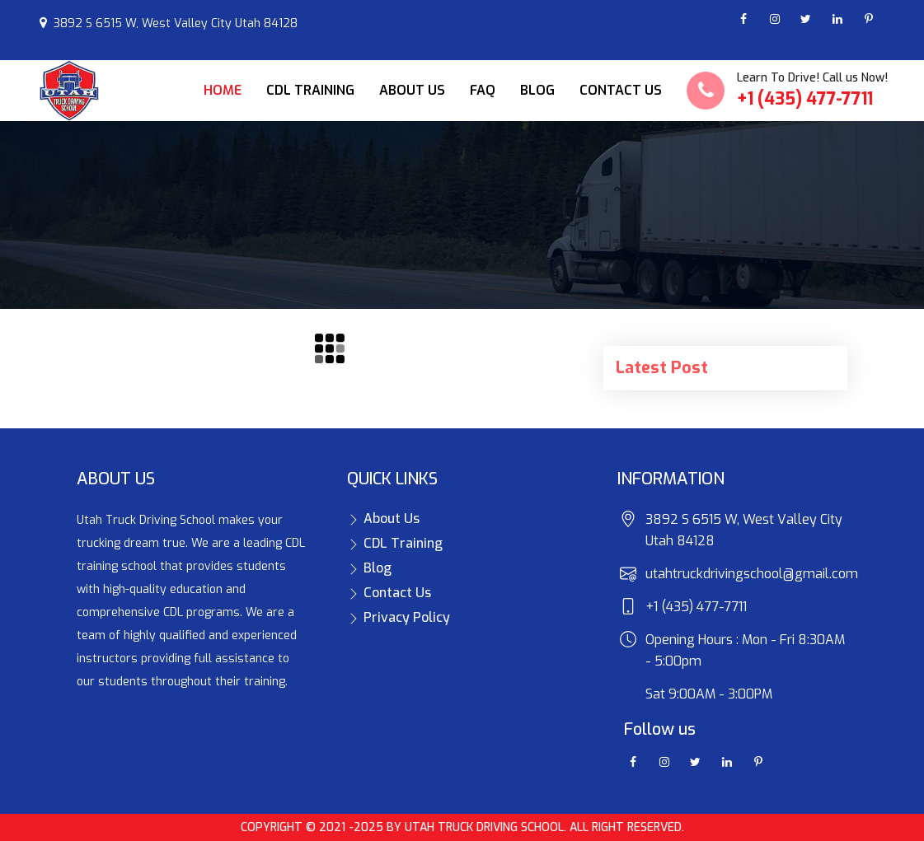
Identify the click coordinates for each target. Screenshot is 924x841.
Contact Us (620, 90)
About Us (412, 90)
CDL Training (310, 90)
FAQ (482, 90)
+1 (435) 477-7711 (805, 98)
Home (223, 90)
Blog (537, 90)
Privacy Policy (398, 617)
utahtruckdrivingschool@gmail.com (751, 573)
